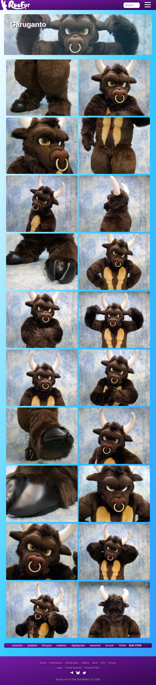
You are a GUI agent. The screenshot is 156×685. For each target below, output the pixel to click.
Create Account (73, 667)
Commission (55, 662)
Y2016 (122, 645)
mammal (95, 645)
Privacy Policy (92, 667)
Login (59, 667)
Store (95, 662)
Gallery (85, 662)
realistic (61, 645)
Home (43, 662)
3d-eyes (47, 645)
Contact (112, 662)
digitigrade (78, 645)
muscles (17, 645)
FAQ (102, 662)
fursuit (109, 645)
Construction (72, 662)
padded (32, 645)
